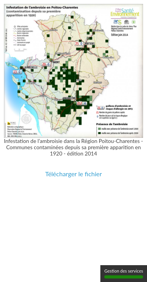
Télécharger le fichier (73, 173)
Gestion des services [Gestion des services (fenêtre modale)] (123, 273)
